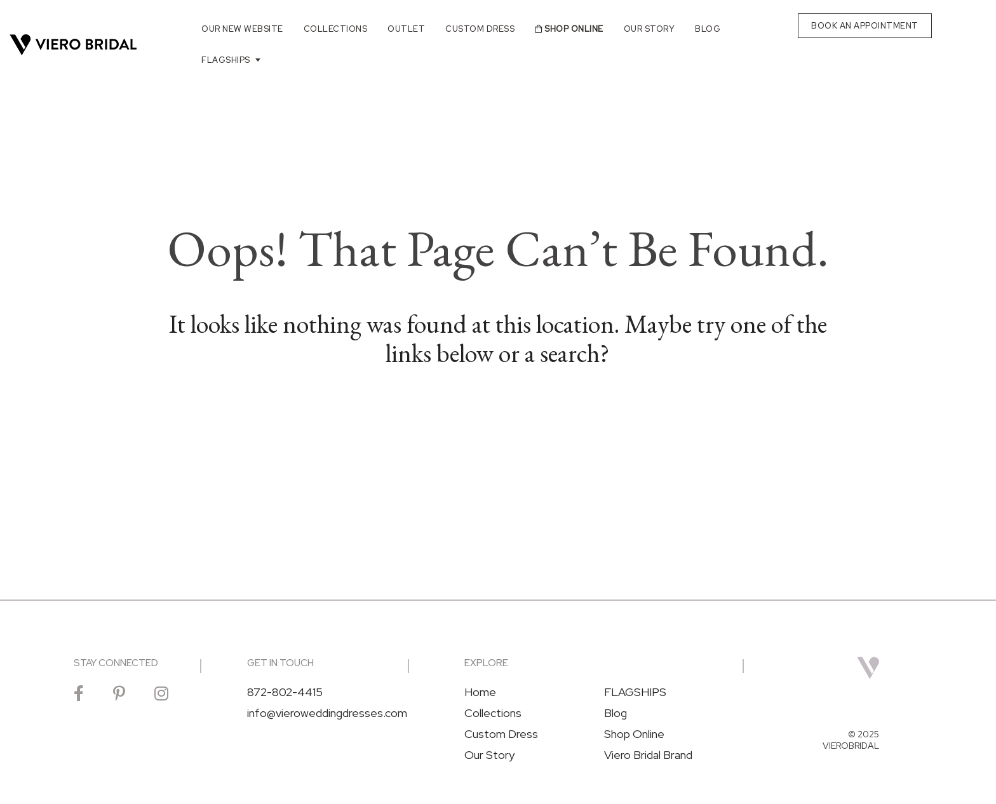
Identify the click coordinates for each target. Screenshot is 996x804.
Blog (707, 28)
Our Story (649, 28)
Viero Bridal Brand (648, 755)
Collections (336, 28)
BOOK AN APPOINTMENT (865, 25)
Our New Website (242, 28)
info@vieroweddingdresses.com (327, 713)
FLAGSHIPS (225, 60)
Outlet (406, 28)
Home (480, 692)
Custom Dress (480, 28)
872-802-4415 (285, 692)
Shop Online (569, 28)
